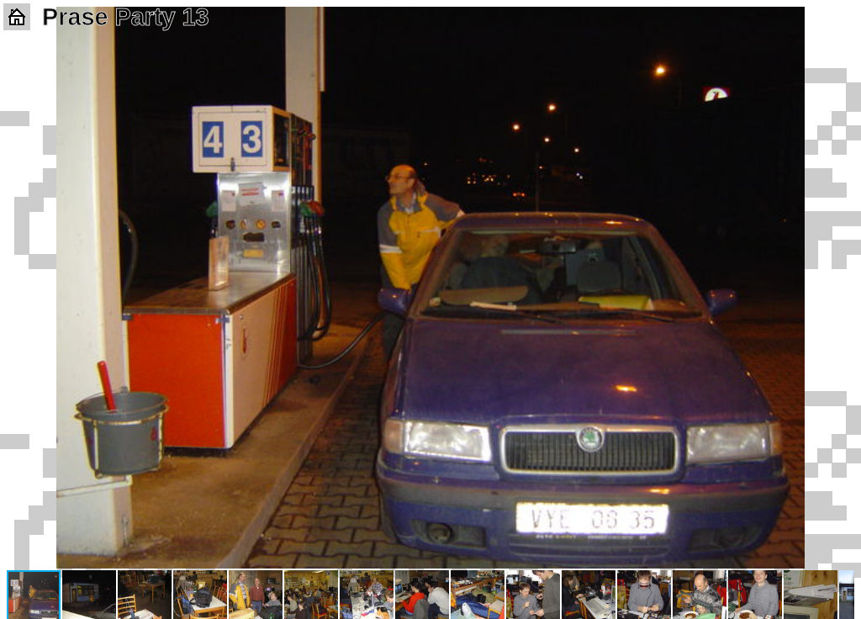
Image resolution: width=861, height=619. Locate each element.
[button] (839, 21)
